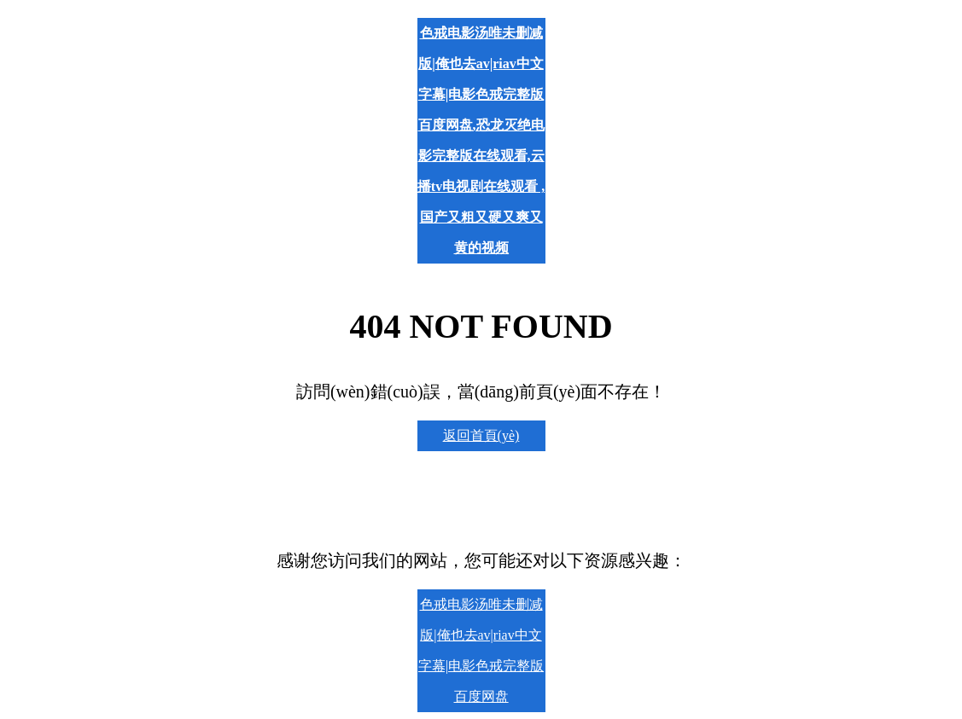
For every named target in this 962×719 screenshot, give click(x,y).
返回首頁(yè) (481, 435)
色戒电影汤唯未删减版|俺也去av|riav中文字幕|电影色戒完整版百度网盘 (481, 650)
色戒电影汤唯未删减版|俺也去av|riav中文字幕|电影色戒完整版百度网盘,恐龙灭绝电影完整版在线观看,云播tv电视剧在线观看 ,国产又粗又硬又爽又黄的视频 (481, 140)
